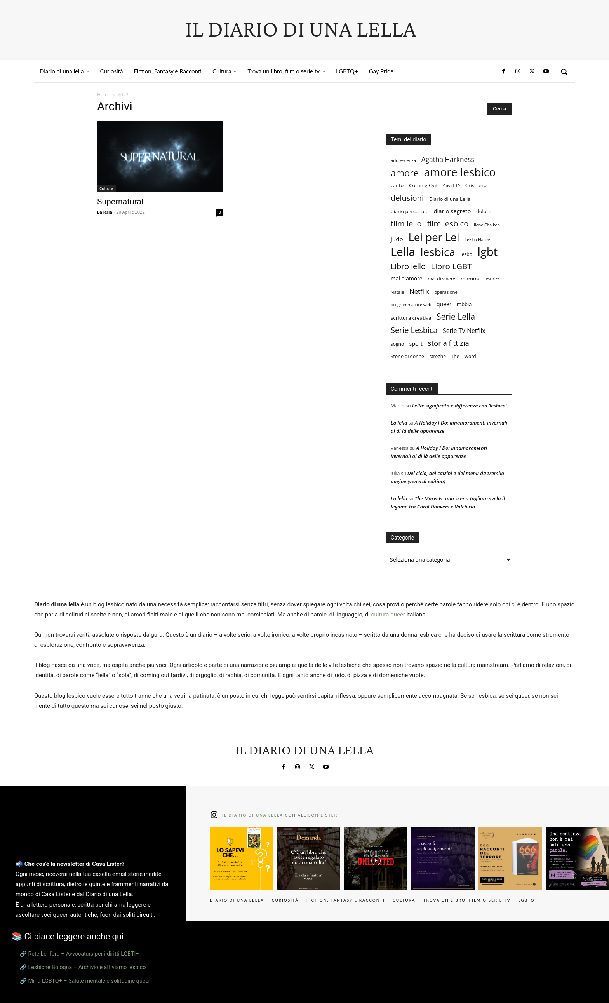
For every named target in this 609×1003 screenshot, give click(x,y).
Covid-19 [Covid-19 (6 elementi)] (451, 185)
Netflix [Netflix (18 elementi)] (419, 291)
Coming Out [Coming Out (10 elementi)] (423, 185)
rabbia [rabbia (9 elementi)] (464, 304)
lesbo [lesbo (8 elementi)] (466, 254)
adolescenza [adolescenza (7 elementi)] (403, 160)
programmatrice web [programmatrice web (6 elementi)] (411, 304)
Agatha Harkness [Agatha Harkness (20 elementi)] (447, 159)
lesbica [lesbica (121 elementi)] (438, 252)
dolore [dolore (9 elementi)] (483, 211)
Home (103, 94)
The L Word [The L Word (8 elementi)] (463, 356)
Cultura (106, 188)
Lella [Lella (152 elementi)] (403, 252)
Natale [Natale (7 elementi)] (397, 292)
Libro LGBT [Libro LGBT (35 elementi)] (451, 266)
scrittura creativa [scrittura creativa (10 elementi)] (411, 317)
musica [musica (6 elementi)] (493, 279)
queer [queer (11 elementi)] (444, 304)
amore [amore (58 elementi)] (405, 173)
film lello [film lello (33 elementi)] (406, 223)
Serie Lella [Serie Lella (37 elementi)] (456, 317)
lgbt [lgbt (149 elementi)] (488, 252)
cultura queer (388, 614)
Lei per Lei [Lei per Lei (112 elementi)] (433, 237)
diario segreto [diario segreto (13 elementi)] (452, 211)
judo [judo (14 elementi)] (397, 239)
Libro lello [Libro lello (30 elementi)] (408, 266)
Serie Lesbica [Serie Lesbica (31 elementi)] (414, 330)
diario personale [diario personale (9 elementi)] (409, 211)
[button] (564, 71)
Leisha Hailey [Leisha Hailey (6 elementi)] (477, 239)
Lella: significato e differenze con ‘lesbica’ (459, 405)
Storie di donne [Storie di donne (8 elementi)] (407, 356)
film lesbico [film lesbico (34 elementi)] (447, 223)
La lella (104, 212)
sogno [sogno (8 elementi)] (397, 344)
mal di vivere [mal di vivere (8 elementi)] (441, 278)
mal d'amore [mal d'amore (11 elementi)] (407, 278)
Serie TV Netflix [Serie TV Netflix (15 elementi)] (464, 331)
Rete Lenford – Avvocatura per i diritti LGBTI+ (83, 954)
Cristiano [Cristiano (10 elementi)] (476, 185)
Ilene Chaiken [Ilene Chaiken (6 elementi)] (487, 225)
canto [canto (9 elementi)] (397, 185)
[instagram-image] (241, 858)
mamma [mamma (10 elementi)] (471, 278)
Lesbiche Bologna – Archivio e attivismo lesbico (87, 967)
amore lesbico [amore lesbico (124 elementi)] (460, 172)
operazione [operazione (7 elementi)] (446, 292)
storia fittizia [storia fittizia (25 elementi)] (448, 343)
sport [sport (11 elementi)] (416, 343)
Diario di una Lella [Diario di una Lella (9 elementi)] (450, 198)
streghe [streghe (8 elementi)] (437, 356)
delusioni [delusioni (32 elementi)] (407, 198)
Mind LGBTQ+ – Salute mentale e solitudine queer (89, 981)
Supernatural (120, 201)
